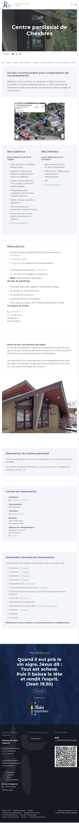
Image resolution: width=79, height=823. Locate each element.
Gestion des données (37, 817)
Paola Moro (42, 270)
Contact (24, 817)
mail (24, 470)
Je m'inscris (36, 739)
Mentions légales (19, 811)
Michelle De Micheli (20, 500)
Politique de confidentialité (11, 813)
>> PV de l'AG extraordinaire (47, 606)
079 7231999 (10, 787)
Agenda (17, 255)
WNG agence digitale (69, 813)
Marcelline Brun (18, 514)
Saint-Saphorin (24, 4)
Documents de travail (9, 815)
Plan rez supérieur (20, 223)
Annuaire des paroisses (28, 815)
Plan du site (6, 811)
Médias (30, 811)
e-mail (14, 536)
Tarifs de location (20, 259)
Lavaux (19, 5)
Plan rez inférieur (54, 185)
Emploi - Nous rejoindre (10, 817)
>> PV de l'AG (24, 568)
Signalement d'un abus (32, 813)
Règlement (17, 263)
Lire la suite (39, 691)
